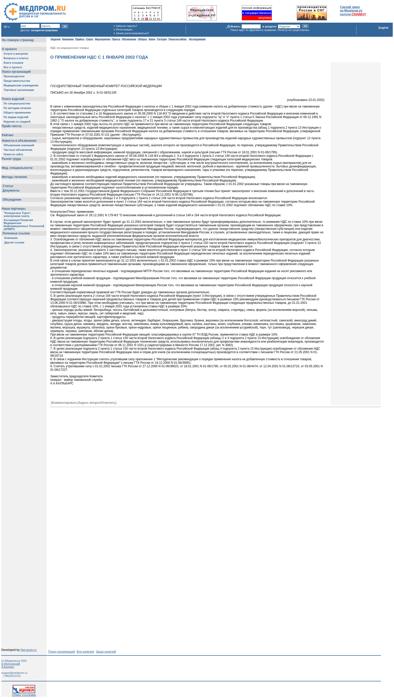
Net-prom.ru (29, 650)
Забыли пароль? (126, 25)
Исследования (197, 39)
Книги (152, 39)
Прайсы (80, 39)
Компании (68, 39)
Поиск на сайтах (177, 39)
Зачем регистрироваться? (132, 33)
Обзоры (142, 39)
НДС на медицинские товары (69, 47)
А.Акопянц (7, 666)
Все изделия (85, 651)
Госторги (162, 39)
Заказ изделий (106, 651)
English (383, 27)
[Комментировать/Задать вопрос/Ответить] (83, 403)
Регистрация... (125, 29)
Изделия (55, 39)
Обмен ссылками (24, 693)
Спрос (89, 39)
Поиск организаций (61, 651)
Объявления (128, 39)
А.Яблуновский (10, 663)
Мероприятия (102, 39)
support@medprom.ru (14, 672)
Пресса (115, 39)
